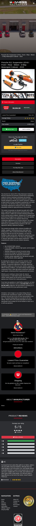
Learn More (23, 140)
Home (2, 499)
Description (18, 159)
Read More (18, 366)
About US (15, 499)
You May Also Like (18, 167)
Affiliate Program (5, 508)
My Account (16, 504)
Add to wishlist (26, 129)
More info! (31, 115)
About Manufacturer (18, 172)
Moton (32, 121)
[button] (32, 80)
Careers (15, 506)
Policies (15, 503)
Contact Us (16, 501)
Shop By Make (5, 509)
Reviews (18, 163)
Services (3, 503)
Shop (2, 501)
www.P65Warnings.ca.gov (13, 315)
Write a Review (18, 437)
